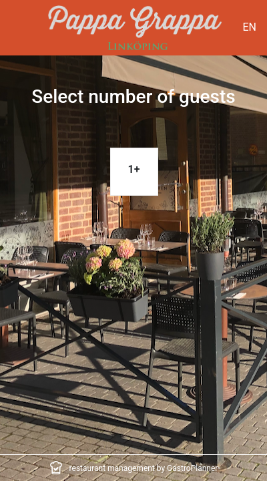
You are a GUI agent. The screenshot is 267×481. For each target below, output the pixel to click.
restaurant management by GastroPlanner (143, 468)
